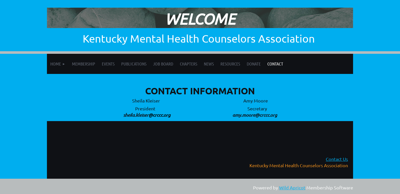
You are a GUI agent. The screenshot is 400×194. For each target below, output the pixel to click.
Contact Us (337, 159)
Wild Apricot (292, 187)
